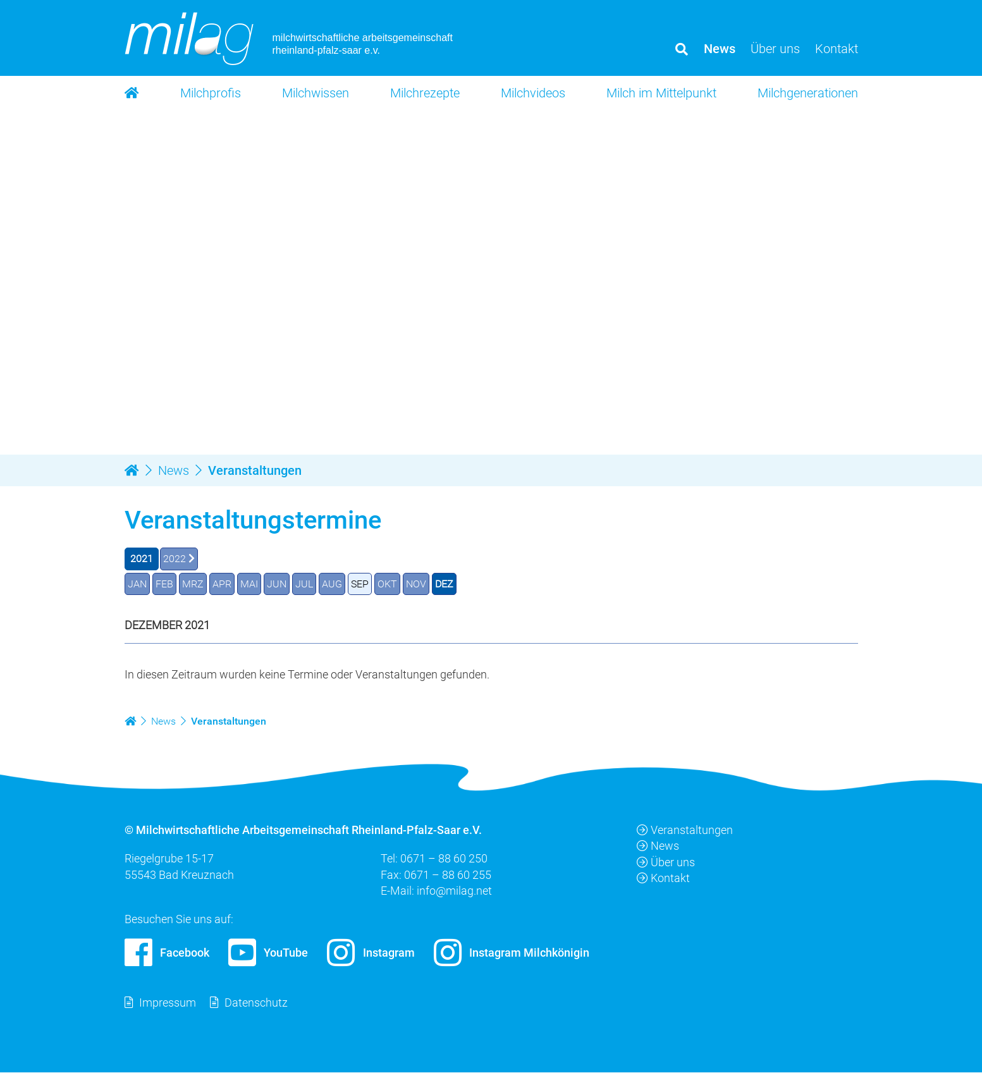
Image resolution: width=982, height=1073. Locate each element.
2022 (174, 559)
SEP (360, 584)
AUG (332, 584)
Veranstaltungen (685, 830)
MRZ (193, 584)
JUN (276, 584)
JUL (304, 584)
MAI (249, 584)
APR (221, 584)
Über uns (666, 862)
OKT (387, 584)
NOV (416, 584)
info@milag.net (454, 890)
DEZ (444, 584)
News (658, 846)
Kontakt (663, 878)
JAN (137, 584)
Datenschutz (256, 1003)
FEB (164, 584)
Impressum (167, 1003)
